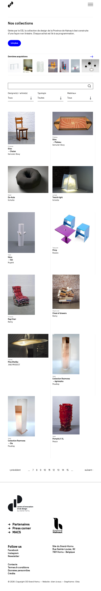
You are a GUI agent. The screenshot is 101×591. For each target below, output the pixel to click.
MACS (16, 532)
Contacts (12, 564)
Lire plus (14, 43)
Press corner (21, 528)
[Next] (90, 57)
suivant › (89, 470)
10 (45, 470)
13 (58, 470)
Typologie (42, 93)
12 (54, 470)
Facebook (13, 550)
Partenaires (21, 524)
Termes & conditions (18, 567)
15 (68, 470)
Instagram (13, 553)
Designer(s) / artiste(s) (17, 93)
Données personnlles (19, 570)
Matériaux (71, 93)
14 (63, 470)
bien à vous (56, 582)
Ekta (77, 582)
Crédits (11, 573)
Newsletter (13, 556)
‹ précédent (15, 470)
